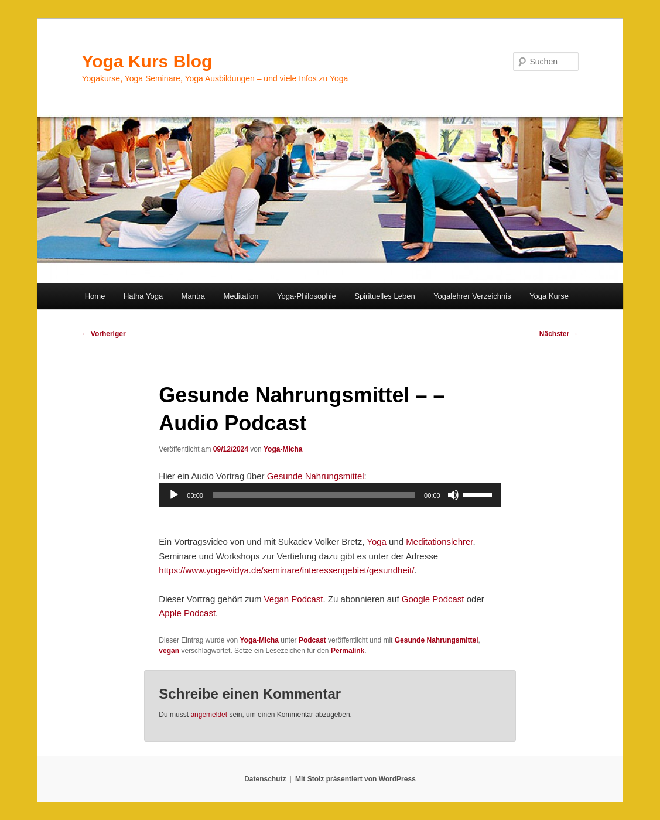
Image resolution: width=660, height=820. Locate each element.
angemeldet (208, 714)
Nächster (559, 334)
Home (95, 296)
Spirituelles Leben (384, 296)
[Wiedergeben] (174, 495)
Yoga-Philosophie (306, 296)
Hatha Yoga (143, 296)
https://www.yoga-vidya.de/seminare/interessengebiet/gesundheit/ (286, 570)
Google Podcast (433, 599)
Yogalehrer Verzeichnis (472, 296)
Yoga (377, 541)
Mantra (193, 296)
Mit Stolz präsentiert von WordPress (355, 779)
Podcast (312, 640)
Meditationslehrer (439, 541)
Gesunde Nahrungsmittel (315, 476)
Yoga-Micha (283, 449)
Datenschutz (265, 779)
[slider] (314, 495)
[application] (330, 495)
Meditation (241, 296)
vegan (169, 651)
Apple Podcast (187, 613)
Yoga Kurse (549, 296)
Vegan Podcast (293, 599)
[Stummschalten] (453, 495)
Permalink (347, 651)
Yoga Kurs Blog (147, 61)
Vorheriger (104, 334)
